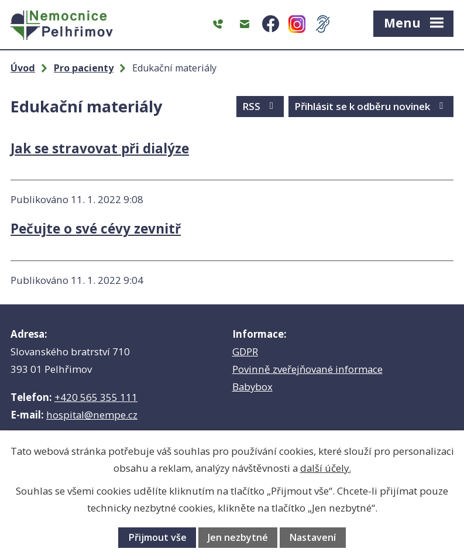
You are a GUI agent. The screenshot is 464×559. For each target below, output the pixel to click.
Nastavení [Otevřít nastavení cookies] (312, 537)
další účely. (325, 468)
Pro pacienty (84, 67)
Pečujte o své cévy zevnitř (96, 229)
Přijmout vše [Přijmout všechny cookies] (157, 537)
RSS (260, 106)
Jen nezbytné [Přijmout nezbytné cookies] (238, 537)
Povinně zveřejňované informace (307, 369)
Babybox (252, 386)
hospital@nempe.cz (92, 414)
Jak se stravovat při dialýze (100, 148)
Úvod (23, 67)
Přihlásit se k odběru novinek (371, 106)
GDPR (245, 351)
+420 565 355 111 (96, 397)
